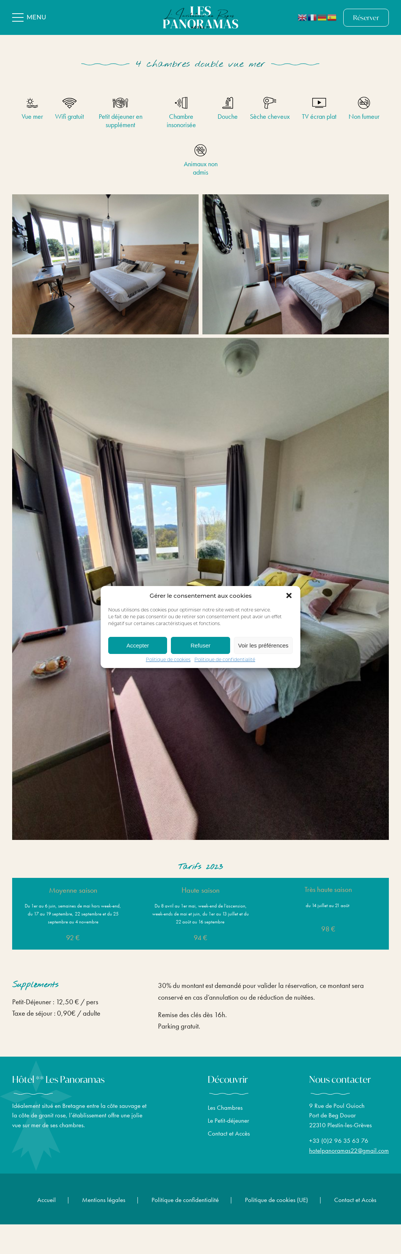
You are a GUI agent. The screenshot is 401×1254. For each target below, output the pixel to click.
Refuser (201, 645)
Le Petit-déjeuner (228, 1125)
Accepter (137, 645)
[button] (289, 595)
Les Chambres (225, 1112)
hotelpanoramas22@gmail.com (349, 1155)
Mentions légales (103, 1200)
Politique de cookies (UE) (276, 1200)
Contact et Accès (229, 1138)
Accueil (46, 1200)
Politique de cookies (168, 660)
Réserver (366, 17)
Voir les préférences (263, 645)
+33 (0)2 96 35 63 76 (338, 1145)
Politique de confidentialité (224, 660)
